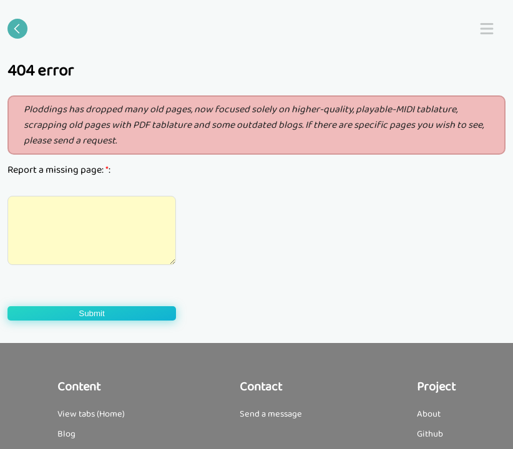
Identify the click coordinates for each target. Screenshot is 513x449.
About (429, 414)
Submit (91, 313)
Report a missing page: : (58, 170)
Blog (66, 434)
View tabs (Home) (91, 414)
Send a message (271, 414)
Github (430, 434)
